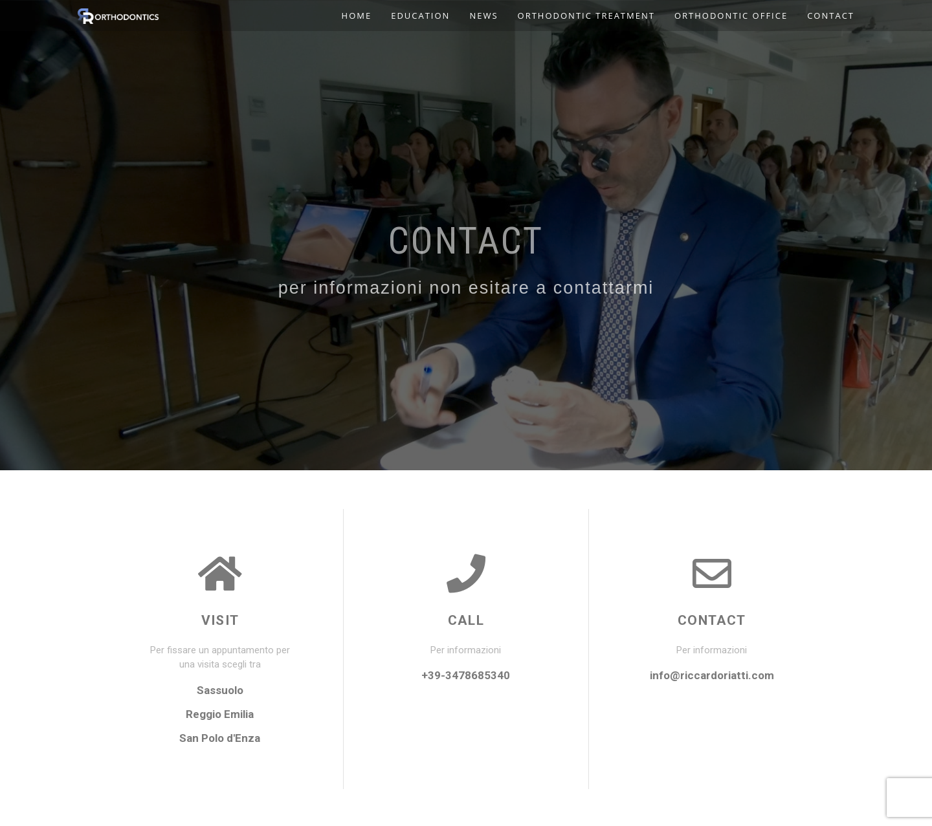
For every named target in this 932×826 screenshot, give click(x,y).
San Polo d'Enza (219, 738)
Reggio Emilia (220, 714)
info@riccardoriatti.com (712, 675)
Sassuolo (220, 690)
